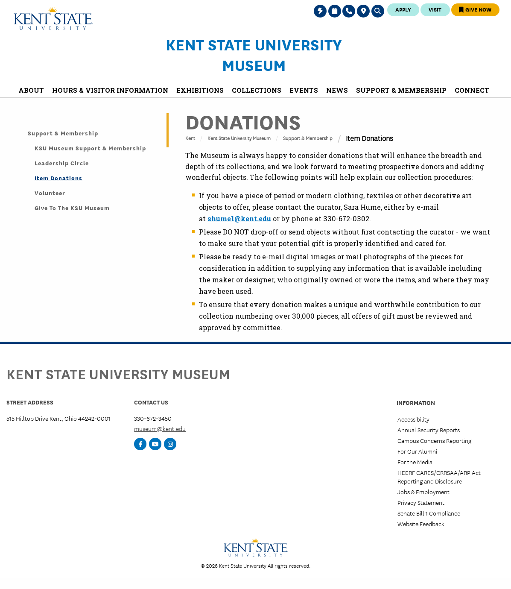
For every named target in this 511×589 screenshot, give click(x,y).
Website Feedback (420, 523)
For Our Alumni (417, 451)
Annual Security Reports (428, 429)
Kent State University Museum (254, 54)
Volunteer (50, 192)
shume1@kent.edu (239, 218)
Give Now (475, 9)
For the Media (414, 461)
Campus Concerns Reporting (434, 440)
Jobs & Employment (423, 491)
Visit (435, 9)
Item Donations (58, 178)
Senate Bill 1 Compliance (428, 513)
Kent (190, 138)
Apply (403, 9)
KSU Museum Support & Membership (90, 148)
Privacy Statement (420, 502)
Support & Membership (308, 138)
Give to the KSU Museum (72, 207)
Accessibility (413, 419)
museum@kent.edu (160, 428)
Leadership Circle (62, 163)
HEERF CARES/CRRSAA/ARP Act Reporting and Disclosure (439, 476)
